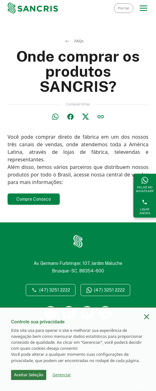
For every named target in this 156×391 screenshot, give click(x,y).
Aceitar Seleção (28, 374)
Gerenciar (62, 374)
